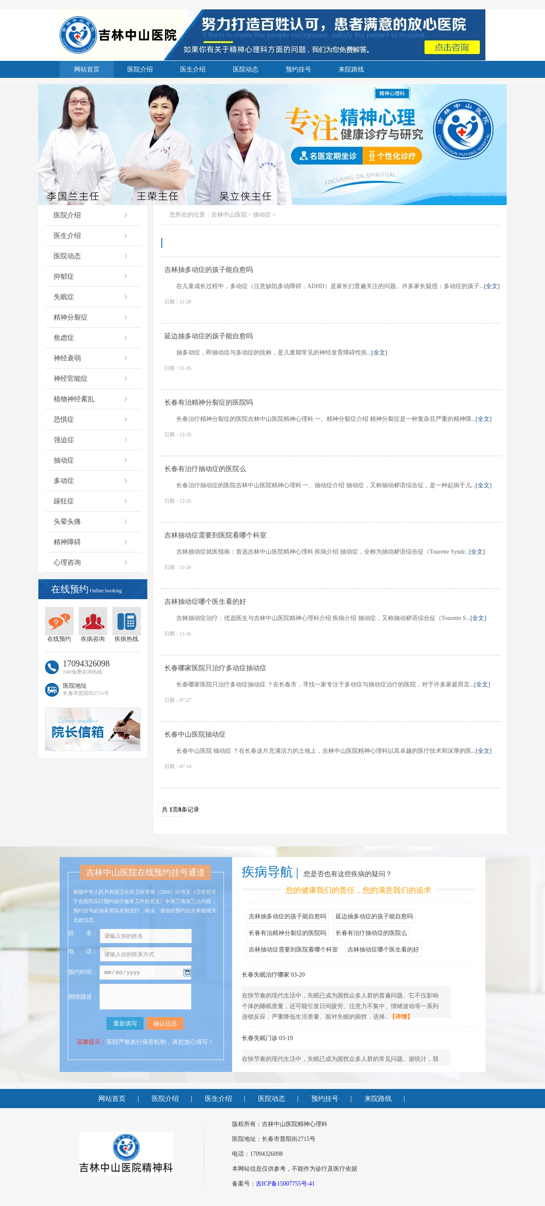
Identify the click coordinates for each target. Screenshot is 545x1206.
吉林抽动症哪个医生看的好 (383, 949)
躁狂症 (91, 501)
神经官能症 (91, 378)
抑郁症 (91, 276)
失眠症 (91, 296)
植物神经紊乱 (91, 399)
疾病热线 (126, 624)
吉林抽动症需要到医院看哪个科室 (293, 949)
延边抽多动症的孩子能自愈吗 (374, 916)
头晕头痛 (91, 521)
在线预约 (59, 624)
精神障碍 (91, 542)
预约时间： (83, 973)
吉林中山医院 (229, 214)
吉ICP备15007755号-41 (285, 1183)
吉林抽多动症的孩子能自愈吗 (287, 916)
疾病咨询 (93, 624)
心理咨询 (91, 562)
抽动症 (91, 460)
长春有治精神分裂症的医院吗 (287, 933)
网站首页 (87, 69)
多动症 (91, 480)
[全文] (491, 286)
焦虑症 (91, 337)
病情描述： (83, 997)
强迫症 (91, 439)
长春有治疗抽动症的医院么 (371, 933)
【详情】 (401, 1017)
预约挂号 (298, 69)
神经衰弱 (91, 358)
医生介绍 (193, 69)
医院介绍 (140, 69)
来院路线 (351, 69)
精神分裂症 (91, 317)
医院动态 (245, 69)
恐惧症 (91, 419)
